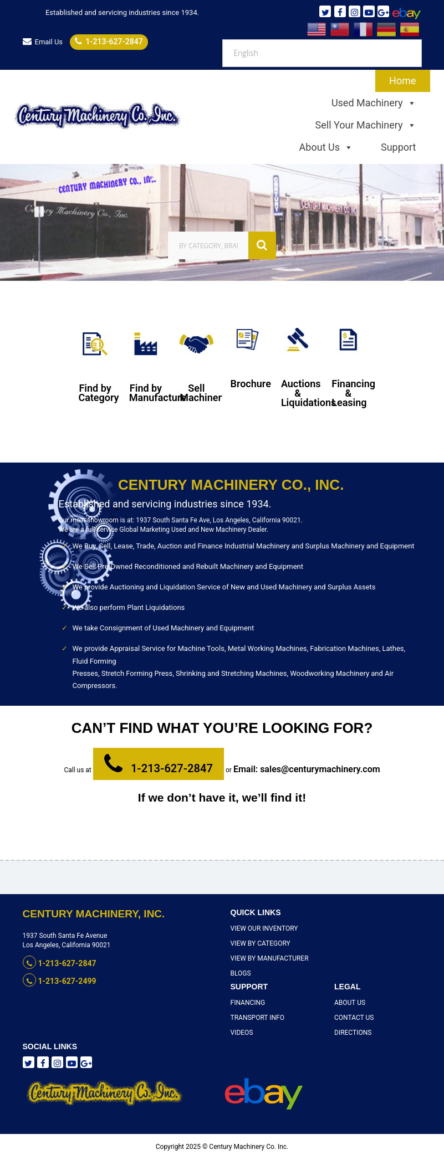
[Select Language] (322, 53)
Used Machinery (373, 103)
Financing (248, 1003)
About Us (326, 147)
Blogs (241, 973)
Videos (242, 1032)
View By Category (260, 943)
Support (398, 147)
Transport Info (257, 1018)
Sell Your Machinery (365, 125)
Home (402, 80)
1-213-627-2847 (108, 41)
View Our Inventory (264, 928)
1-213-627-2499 (59, 981)
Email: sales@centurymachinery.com (306, 769)
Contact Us (354, 1018)
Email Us (43, 42)
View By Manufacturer (270, 958)
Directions (352, 1032)
